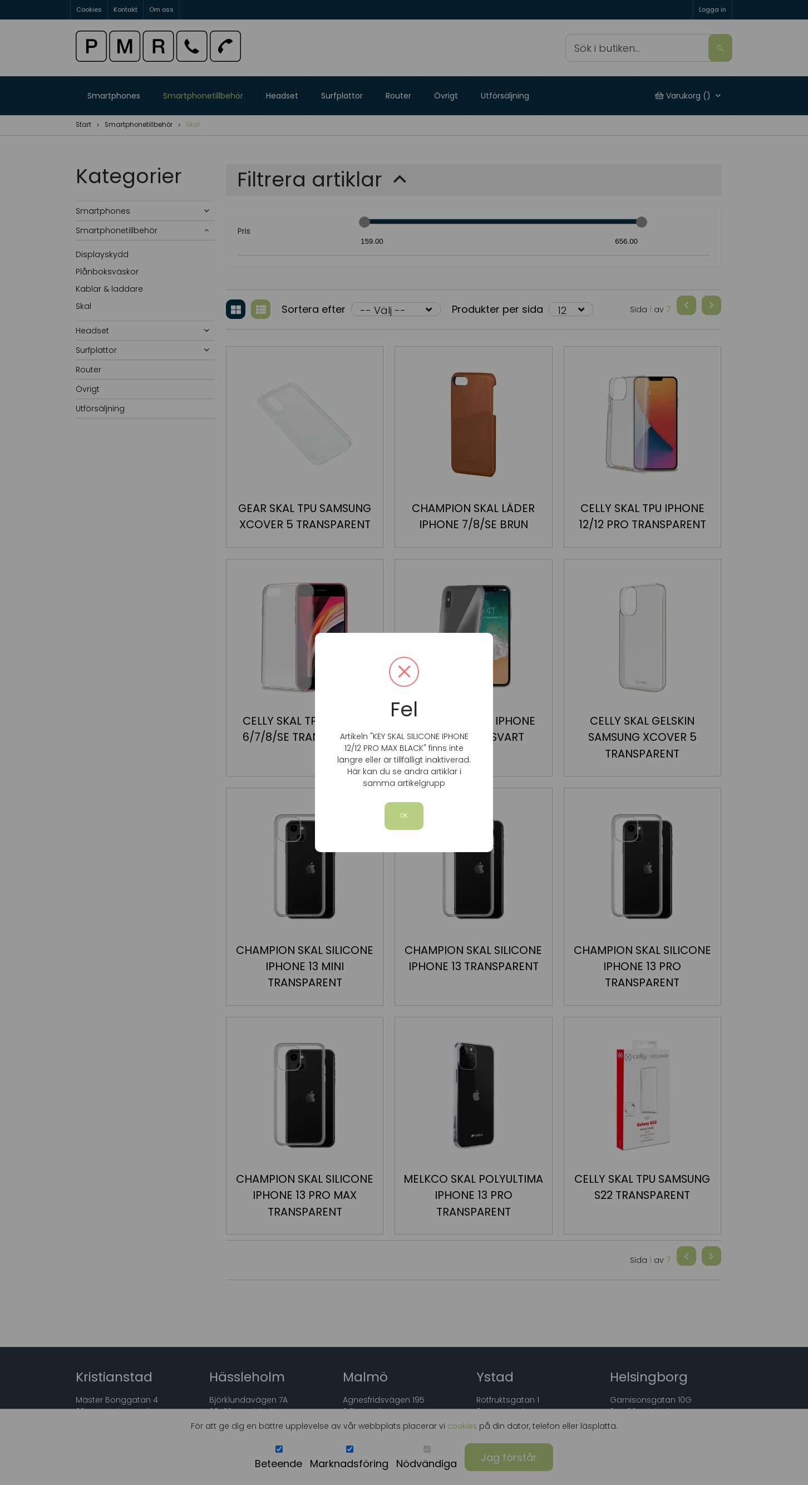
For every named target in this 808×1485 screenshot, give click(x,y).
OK (404, 816)
